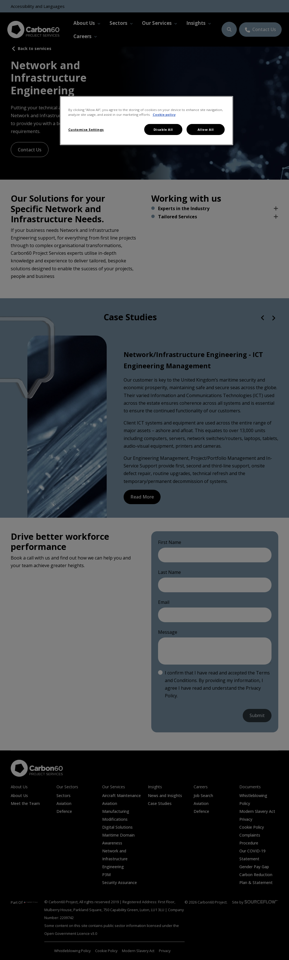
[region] (146, 120)
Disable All (163, 129)
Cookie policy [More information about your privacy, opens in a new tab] (164, 114)
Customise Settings (86, 129)
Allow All (206, 129)
